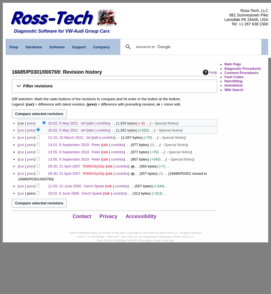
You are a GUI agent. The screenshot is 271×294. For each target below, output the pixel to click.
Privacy (108, 216)
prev (30, 123)
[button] (114, 86)
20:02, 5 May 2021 (63, 123)
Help (209, 72)
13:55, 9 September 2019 (68, 152)
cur (21, 130)
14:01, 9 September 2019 (68, 145)
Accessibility (141, 216)
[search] (162, 47)
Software (57, 47)
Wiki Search (233, 90)
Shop (13, 47)
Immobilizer (233, 85)
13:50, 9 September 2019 (68, 159)
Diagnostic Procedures (242, 69)
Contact (82, 216)
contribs (102, 123)
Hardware (34, 47)
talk (90, 123)
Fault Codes (234, 77)
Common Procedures (241, 73)
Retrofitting (233, 81)
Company (101, 47)
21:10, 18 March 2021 (65, 137)
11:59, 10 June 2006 (64, 186)
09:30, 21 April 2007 (64, 166)
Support (79, 47)
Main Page (232, 64)
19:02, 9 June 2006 (63, 193)
